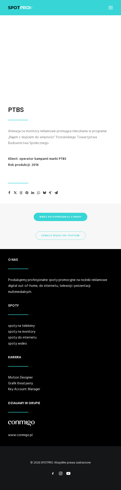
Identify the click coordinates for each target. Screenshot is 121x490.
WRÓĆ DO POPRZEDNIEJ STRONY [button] (60, 216)
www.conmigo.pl (20, 435)
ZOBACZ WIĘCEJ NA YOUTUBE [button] (60, 235)
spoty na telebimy (21, 326)
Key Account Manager (24, 389)
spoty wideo (17, 343)
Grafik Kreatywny (20, 383)
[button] (110, 7)
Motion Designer (20, 377)
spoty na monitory (21, 331)
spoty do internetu (22, 337)
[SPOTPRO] (20, 7)
